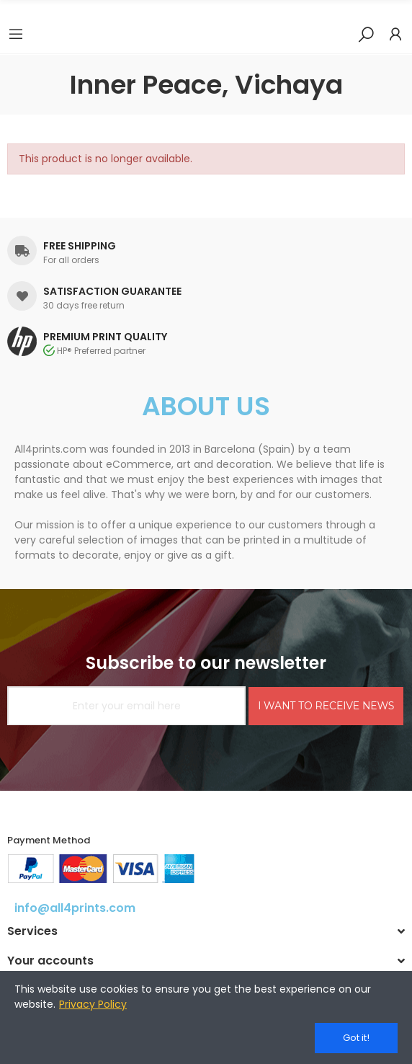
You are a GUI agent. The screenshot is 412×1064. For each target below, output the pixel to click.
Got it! (356, 1038)
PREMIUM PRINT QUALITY (105, 336)
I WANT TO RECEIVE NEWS (326, 705)
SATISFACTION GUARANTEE (112, 291)
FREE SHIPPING (79, 246)
